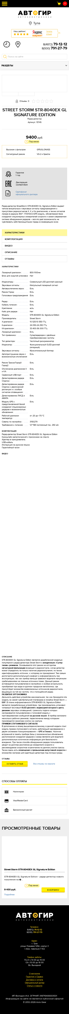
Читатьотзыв (49, 32)
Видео (9, 245)
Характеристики (14, 232)
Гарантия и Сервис (34, 977)
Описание (11, 252)
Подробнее (9, 894)
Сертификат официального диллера (27, 193)
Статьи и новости (34, 986)
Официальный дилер (34, 983)
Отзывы (9, 259)
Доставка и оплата (34, 980)
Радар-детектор (34, 119)
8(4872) (55, 44)
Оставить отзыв (15, 764)
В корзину (53, 890)
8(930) (54, 48)
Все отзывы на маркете (44, 764)
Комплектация (14, 239)
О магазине (34, 974)
